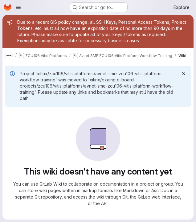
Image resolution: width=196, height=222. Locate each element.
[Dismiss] (183, 73)
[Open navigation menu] (18, 7)
